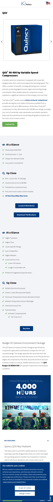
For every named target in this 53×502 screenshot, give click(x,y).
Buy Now (26, 328)
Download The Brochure (26, 215)
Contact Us (9, 124)
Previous (2, 42)
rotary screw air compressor (36, 100)
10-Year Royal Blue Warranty (16, 196)
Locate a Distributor (26, 206)
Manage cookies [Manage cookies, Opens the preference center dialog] (24, 493)
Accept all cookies (25, 488)
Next (51, 42)
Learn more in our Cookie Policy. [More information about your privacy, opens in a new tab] (14, 482)
